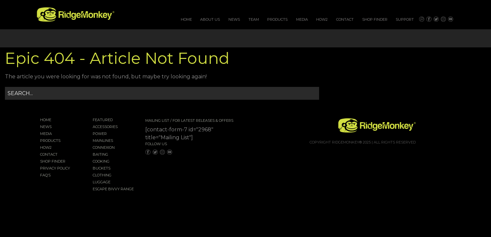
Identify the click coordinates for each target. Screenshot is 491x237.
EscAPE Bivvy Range (113, 189)
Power (100, 134)
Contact (345, 19)
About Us (210, 19)
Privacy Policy (55, 169)
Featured (103, 120)
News (234, 19)
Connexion (104, 148)
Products (277, 19)
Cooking (101, 162)
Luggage (101, 182)
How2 (322, 19)
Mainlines (103, 141)
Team (253, 19)
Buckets (101, 169)
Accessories (105, 127)
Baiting (100, 155)
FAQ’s (45, 175)
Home (186, 19)
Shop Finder (374, 19)
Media (302, 19)
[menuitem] (186, 19)
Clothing (102, 175)
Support (405, 19)
